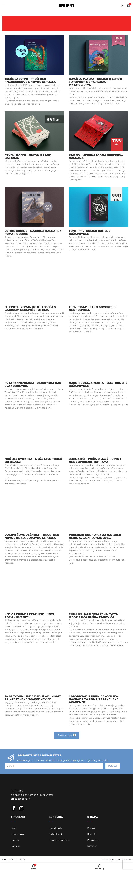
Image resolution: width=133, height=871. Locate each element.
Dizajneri (92, 845)
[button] (66, 735)
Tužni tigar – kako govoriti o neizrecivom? (92, 308)
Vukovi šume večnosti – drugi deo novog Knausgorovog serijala (32, 536)
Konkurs (16, 845)
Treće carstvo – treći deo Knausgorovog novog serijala (30, 80)
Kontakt (92, 833)
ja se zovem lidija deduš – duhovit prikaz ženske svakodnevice (33, 698)
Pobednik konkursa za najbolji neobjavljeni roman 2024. (95, 536)
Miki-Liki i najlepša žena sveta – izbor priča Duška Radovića (94, 616)
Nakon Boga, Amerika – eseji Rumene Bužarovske (98, 384)
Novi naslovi (18, 833)
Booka (91, 827)
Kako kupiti (55, 827)
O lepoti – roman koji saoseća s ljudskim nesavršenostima (30, 308)
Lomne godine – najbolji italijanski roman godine (33, 232)
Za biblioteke (56, 833)
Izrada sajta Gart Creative (116, 859)
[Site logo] (66, 5)
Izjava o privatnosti (60, 839)
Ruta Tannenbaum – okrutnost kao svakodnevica (33, 384)
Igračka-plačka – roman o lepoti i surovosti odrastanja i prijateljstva (96, 82)
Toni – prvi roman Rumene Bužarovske (89, 232)
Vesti (13, 827)
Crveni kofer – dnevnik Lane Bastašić (28, 156)
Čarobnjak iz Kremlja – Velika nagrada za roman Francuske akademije (93, 699)
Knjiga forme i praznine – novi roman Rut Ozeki (29, 616)
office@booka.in (20, 798)
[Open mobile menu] (4, 5)
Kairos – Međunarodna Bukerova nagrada (96, 156)
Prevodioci (93, 839)
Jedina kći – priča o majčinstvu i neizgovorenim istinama (95, 460)
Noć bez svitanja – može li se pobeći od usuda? (34, 460)
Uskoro (15, 839)
